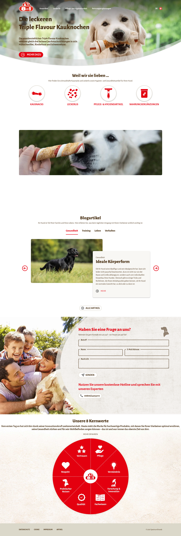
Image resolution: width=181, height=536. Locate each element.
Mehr (101, 291)
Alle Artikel (90, 308)
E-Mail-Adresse (133, 349)
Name (83, 349)
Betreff (84, 340)
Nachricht (85, 359)
